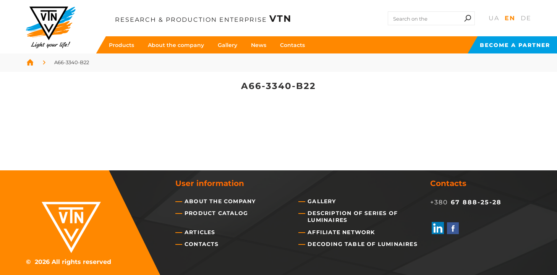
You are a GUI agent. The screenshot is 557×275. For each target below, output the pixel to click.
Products (121, 45)
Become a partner (515, 45)
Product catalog (216, 213)
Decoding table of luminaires (363, 244)
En (510, 18)
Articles (200, 232)
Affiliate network (341, 232)
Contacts (292, 45)
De (526, 18)
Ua (494, 18)
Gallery (227, 45)
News (258, 45)
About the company (176, 45)
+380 (466, 202)
